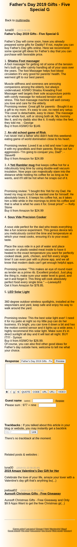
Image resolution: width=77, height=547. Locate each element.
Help (47, 534)
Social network (14, 536)
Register (60, 405)
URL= (52, 396)
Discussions (35, 536)
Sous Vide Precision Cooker (27, 217)
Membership (55, 534)
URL (44, 396)
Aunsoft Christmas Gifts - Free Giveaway (33, 498)
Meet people (58, 536)
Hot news (25, 536)
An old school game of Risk (27, 132)
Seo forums (46, 536)
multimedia (23, 20)
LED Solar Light (19, 291)
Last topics (30, 534)
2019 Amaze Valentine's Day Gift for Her (32, 475)
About (64, 534)
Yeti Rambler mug (22, 165)
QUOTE (26, 396)
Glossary (39, 534)
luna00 (9, 30)
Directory (67, 536)
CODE (36, 396)
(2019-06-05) (24, 30)
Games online (18, 534)
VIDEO (62, 396)
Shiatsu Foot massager (24, 61)
